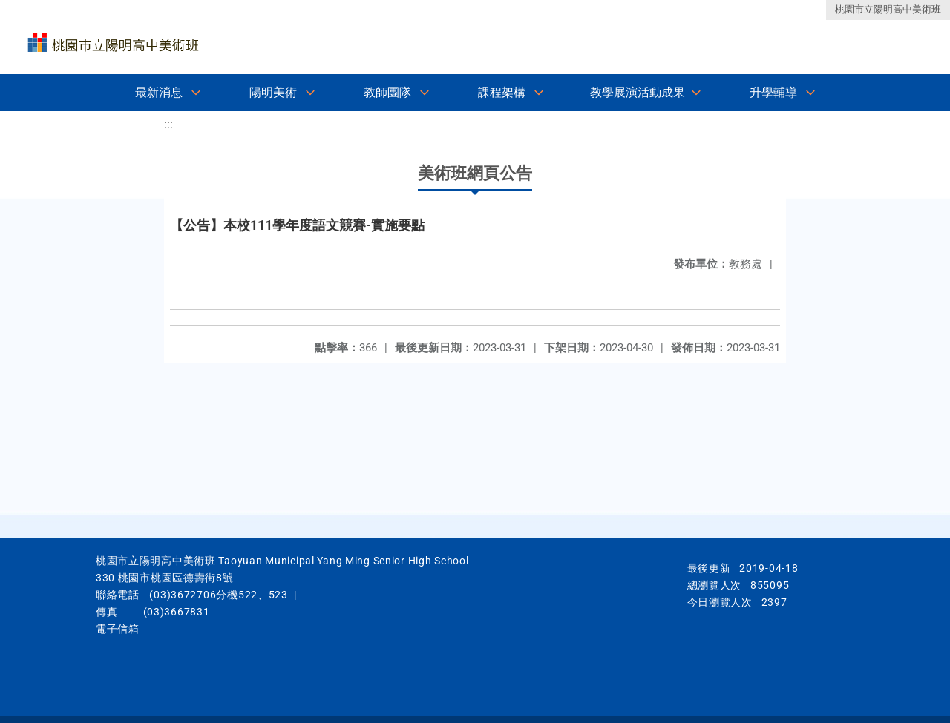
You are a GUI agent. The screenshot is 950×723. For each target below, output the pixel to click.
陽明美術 (273, 92)
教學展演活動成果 (637, 92)
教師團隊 (387, 92)
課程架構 (501, 92)
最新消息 (159, 92)
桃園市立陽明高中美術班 (888, 9)
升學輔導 (773, 92)
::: (168, 124)
